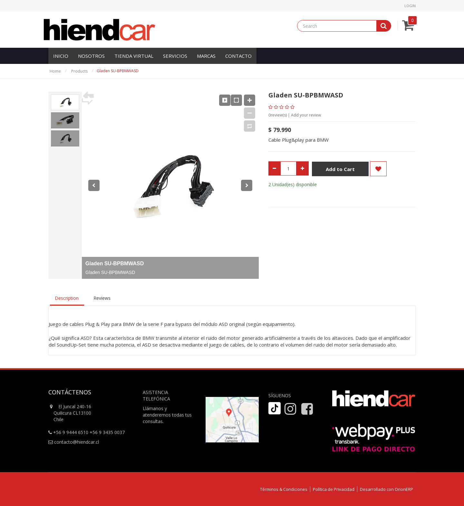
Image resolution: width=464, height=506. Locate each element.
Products (79, 71)
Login (410, 5)
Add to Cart (340, 169)
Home (55, 71)
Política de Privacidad (333, 489)
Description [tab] (67, 298)
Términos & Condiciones (283, 489)
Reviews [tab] (102, 298)
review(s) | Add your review (294, 115)
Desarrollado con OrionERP (386, 489)
